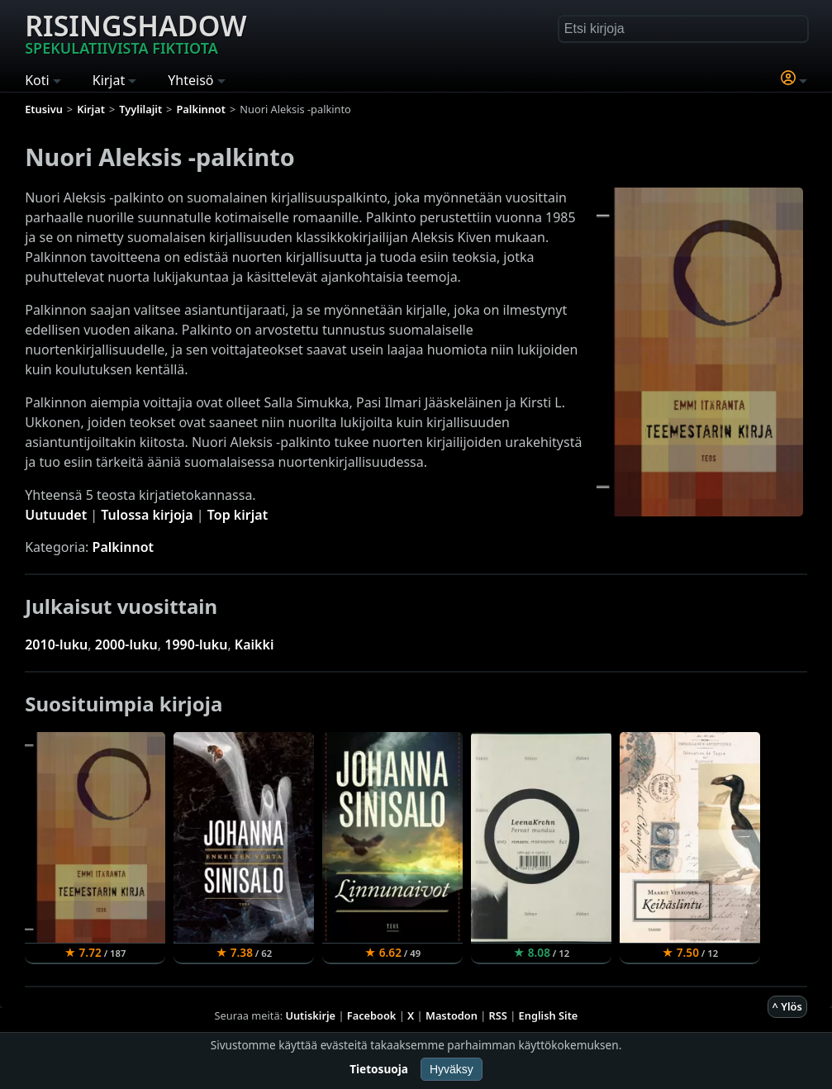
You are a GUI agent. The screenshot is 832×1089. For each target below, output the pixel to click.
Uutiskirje (310, 1015)
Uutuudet (56, 515)
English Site (548, 1015)
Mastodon (452, 1015)
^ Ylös (787, 1006)
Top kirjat (237, 515)
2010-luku (56, 644)
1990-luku (195, 644)
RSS (498, 1015)
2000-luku (126, 644)
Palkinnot (123, 547)
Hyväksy (451, 1069)
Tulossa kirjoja (147, 515)
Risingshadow (135, 32)
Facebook (372, 1015)
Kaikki (254, 644)
